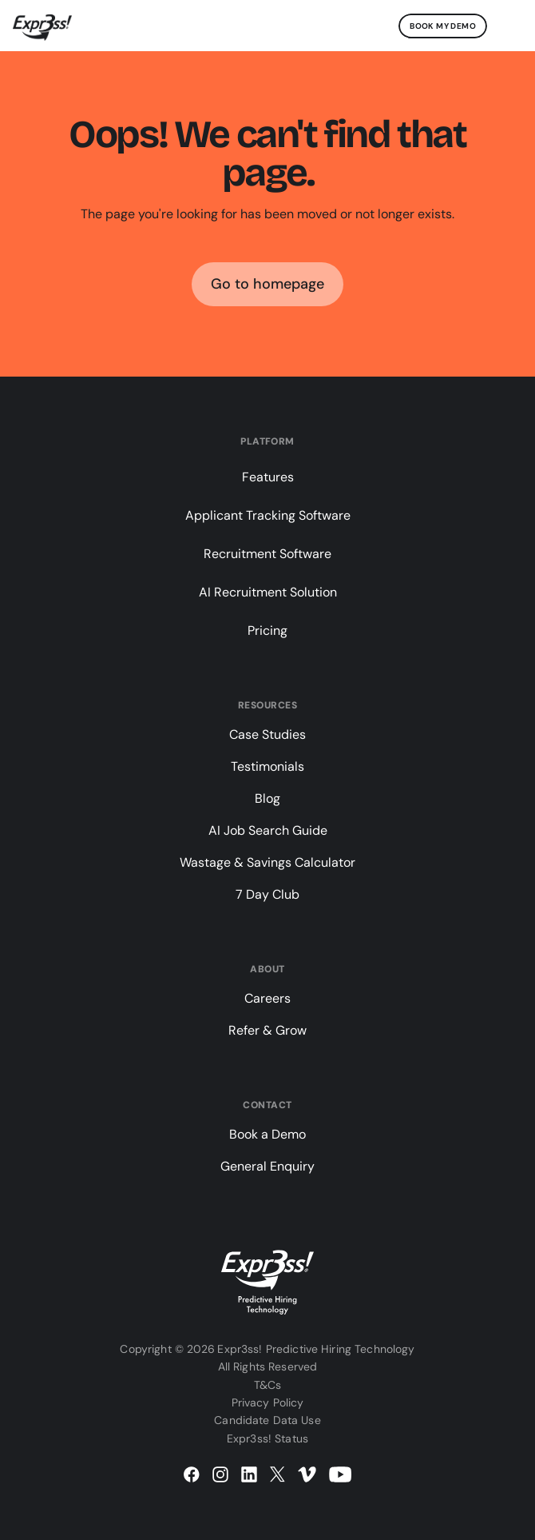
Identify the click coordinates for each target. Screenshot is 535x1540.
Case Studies (267, 734)
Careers (267, 998)
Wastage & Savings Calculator (267, 862)
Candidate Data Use (267, 1420)
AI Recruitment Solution (268, 592)
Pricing (267, 630)
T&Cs (268, 1385)
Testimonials (267, 766)
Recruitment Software (267, 553)
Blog (267, 798)
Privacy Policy (268, 1402)
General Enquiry (267, 1166)
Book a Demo (267, 1134)
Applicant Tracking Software (268, 515)
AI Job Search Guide (267, 830)
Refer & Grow (267, 1030)
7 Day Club (267, 894)
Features (268, 477)
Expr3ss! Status (267, 1438)
